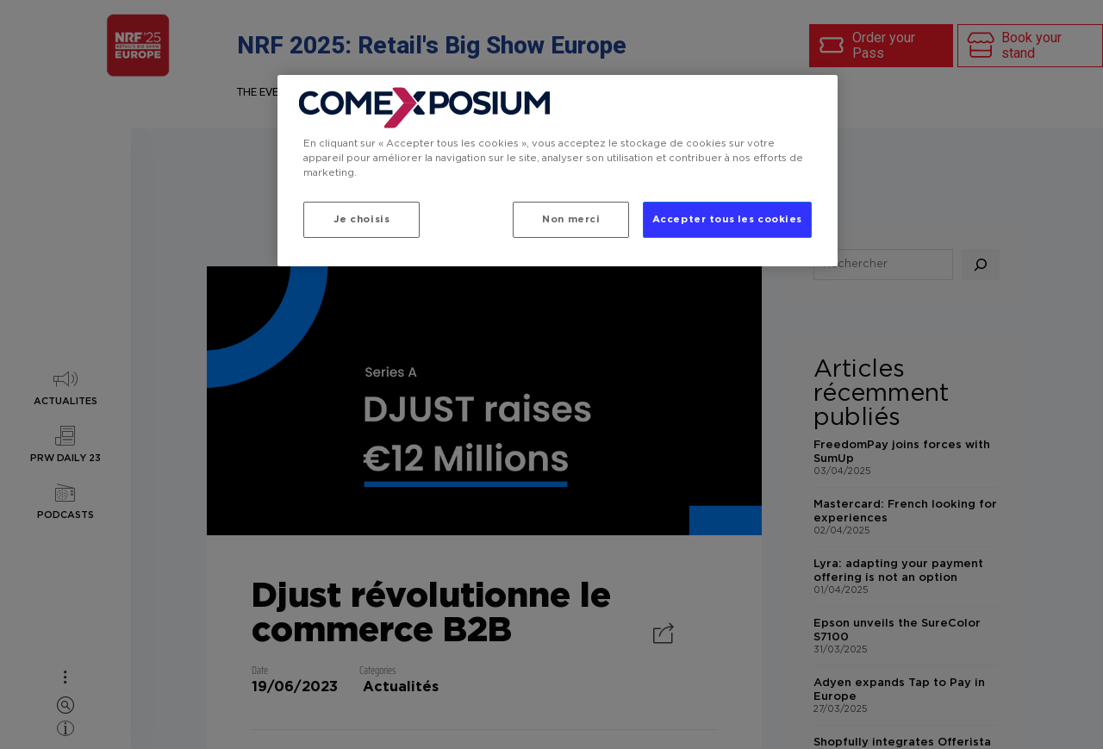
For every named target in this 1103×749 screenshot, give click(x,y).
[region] (557, 170)
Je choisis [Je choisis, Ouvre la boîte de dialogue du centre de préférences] (361, 219)
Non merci (571, 219)
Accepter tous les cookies (727, 219)
